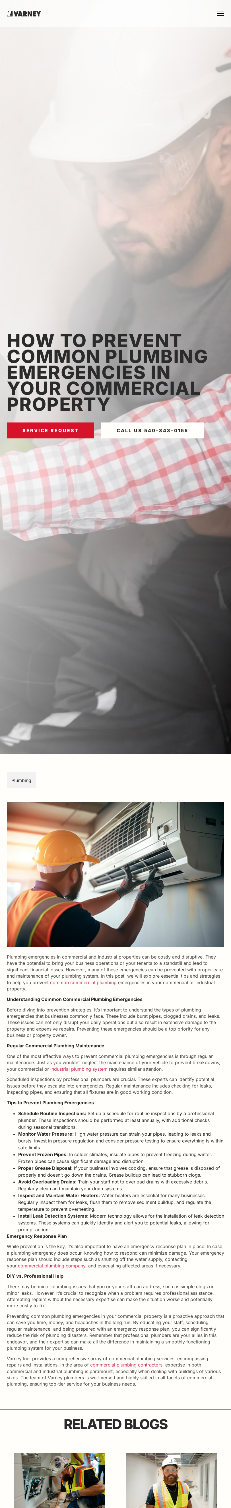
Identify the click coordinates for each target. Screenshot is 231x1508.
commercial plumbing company (51, 1266)
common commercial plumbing (83, 982)
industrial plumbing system (79, 1069)
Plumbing (21, 780)
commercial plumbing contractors (126, 1365)
